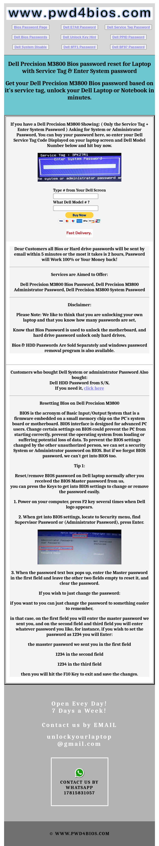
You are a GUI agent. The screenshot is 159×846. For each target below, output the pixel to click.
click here (94, 388)
